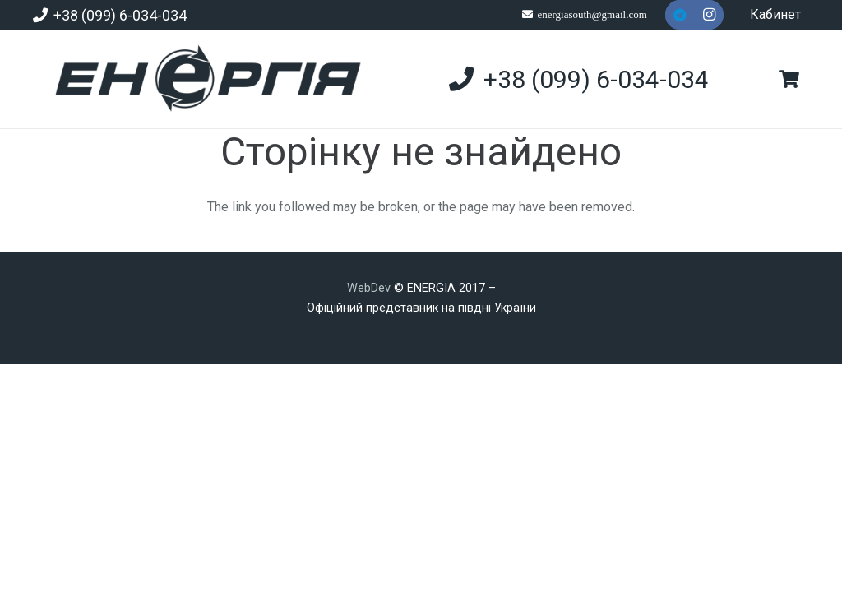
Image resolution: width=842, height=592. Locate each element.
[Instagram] (709, 15)
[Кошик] (789, 79)
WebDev (370, 288)
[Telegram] (680, 15)
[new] (201, 79)
